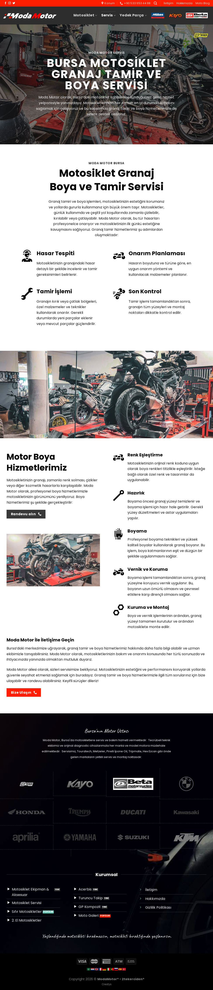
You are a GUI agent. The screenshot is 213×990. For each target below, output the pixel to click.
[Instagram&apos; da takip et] (9, 3)
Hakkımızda (184, 3)
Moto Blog (203, 3)
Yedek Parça (133, 15)
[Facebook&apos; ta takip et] (5, 3)
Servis (108, 15)
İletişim (168, 3)
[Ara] (155, 3)
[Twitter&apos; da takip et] (13, 3)
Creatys (107, 984)
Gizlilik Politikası (158, 907)
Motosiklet (85, 15)
